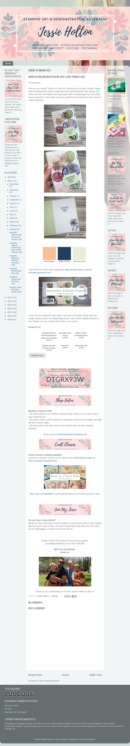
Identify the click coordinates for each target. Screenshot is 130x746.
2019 (9, 305)
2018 (9, 308)
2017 (9, 312)
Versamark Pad (81, 346)
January (13, 229)
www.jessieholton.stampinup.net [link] (72, 434)
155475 (81, 337)
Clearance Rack (11, 705)
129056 (65, 347)
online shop (58, 318)
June (12, 211)
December (14, 184)
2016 (9, 316)
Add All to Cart (37, 355)
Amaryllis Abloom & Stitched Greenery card (14, 260)
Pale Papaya (49, 261)
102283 (81, 347)
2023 (9, 177)
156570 (49, 340)
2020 (9, 301)
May (12, 214)
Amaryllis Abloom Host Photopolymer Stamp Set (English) (49, 335)
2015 (9, 320)
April (12, 218)
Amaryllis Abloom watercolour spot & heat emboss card (15, 247)
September (15, 200)
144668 (65, 337)
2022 (9, 181)
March (13, 222)
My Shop (8, 709)
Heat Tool (65, 346)
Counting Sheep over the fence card (15, 280)
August (13, 203)
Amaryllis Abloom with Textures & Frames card (15, 235)
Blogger (91, 739)
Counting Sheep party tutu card (15, 270)
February (14, 225)
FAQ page (40, 529)
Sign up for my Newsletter (41, 494)
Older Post (95, 675)
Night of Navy (64, 261)
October (13, 196)
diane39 (73, 739)
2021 (9, 297)
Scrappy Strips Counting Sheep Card (15, 289)
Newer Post (35, 675)
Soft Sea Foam (79, 261)
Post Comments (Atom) (49, 681)
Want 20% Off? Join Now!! (16, 712)
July (12, 207)
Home (8, 63)
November (14, 190)
